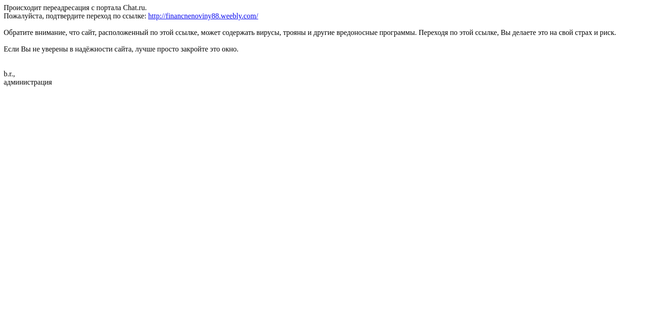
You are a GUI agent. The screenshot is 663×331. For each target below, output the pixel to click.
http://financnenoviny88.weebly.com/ (203, 16)
